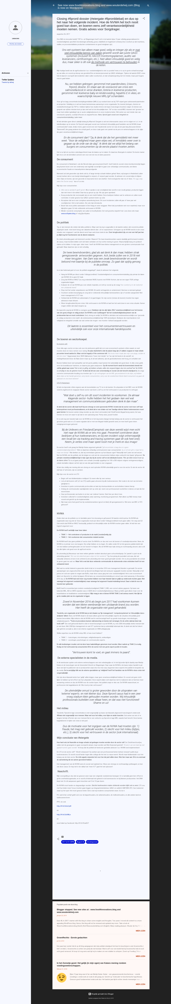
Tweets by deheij (8, 82)
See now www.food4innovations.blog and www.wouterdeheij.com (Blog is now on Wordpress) (99, 6)
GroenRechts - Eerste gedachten (72, 938)
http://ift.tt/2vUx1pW (64, 806)
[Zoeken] (148, 6)
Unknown (15, 38)
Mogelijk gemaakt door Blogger (101, 994)
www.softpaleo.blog (68, 214)
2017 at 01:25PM (68, 842)
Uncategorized (92, 842)
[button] (144, 18)
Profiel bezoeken (15, 44)
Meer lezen (140, 931)
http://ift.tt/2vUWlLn (64, 815)
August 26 (80, 842)
